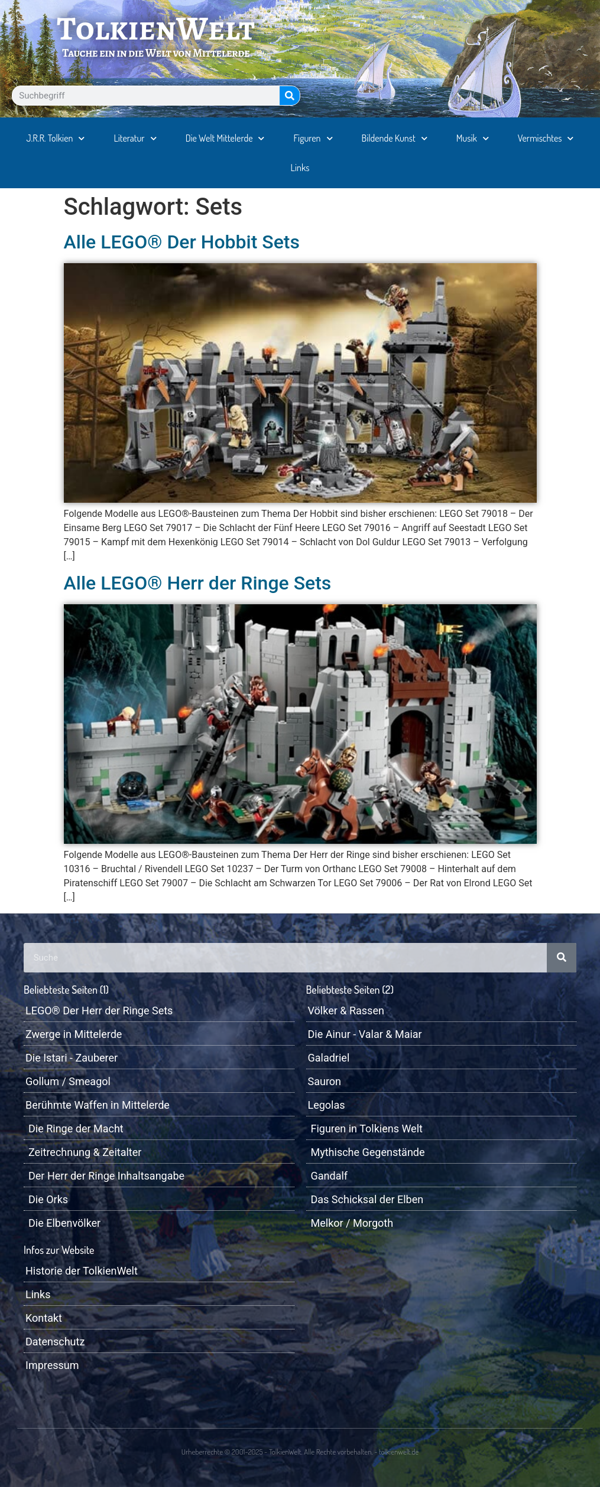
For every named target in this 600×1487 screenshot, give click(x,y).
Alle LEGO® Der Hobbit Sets (182, 242)
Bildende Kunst (394, 138)
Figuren (313, 138)
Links (300, 167)
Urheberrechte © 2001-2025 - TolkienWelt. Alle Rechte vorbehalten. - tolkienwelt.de (300, 1451)
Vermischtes (546, 138)
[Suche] (290, 95)
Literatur (134, 138)
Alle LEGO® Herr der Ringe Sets (198, 583)
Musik (472, 138)
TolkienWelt (156, 28)
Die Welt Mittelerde (225, 138)
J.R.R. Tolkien (56, 138)
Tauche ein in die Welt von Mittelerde (155, 53)
